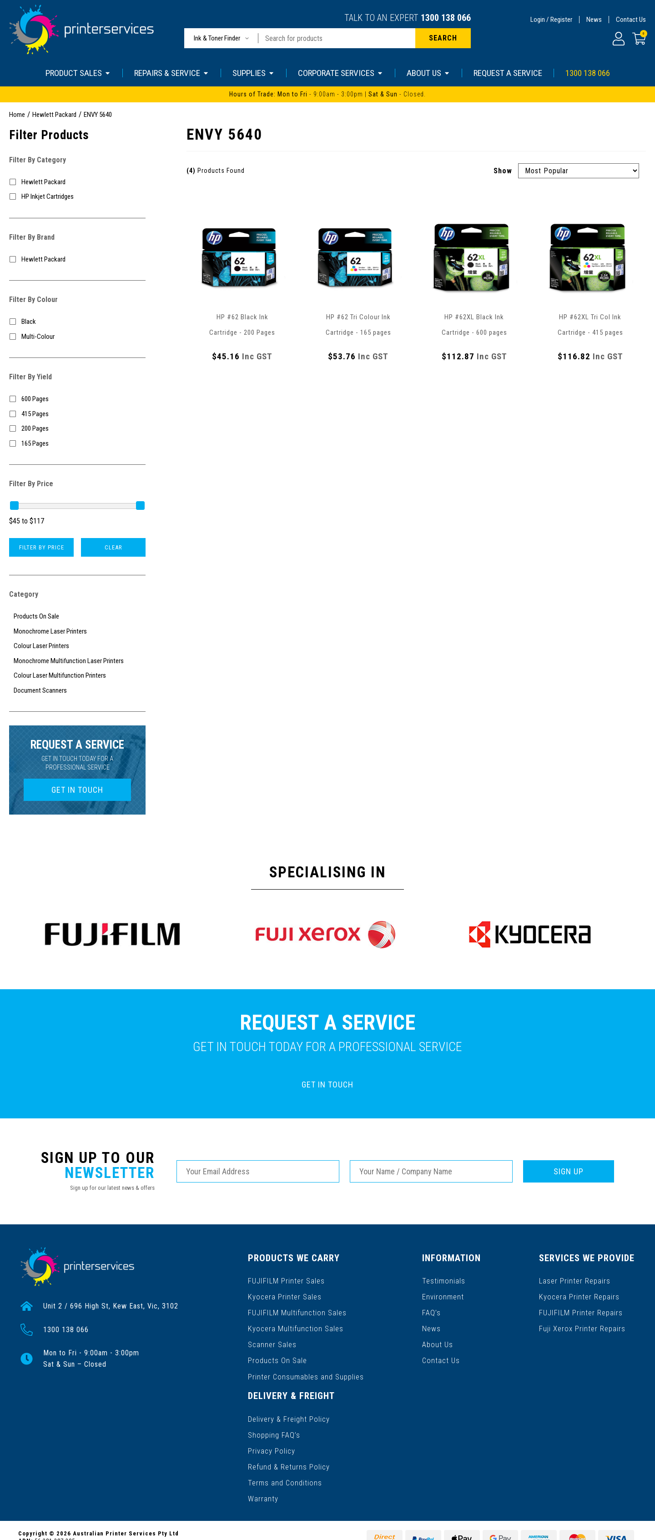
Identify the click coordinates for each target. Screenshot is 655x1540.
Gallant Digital (117, 1527)
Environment (443, 1293)
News (594, 19)
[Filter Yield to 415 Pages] (77, 414)
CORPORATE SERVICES (340, 73)
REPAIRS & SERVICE (171, 73)
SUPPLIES (253, 73)
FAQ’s (432, 1308)
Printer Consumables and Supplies (305, 1366)
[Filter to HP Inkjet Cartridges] (77, 196)
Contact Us (631, 19)
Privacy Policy (271, 1435)
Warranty (263, 1479)
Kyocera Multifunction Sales (295, 1323)
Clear (113, 547)
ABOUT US (428, 73)
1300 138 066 (446, 17)
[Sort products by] (578, 170)
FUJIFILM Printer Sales (285, 1279)
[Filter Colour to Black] (77, 321)
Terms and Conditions (284, 1464)
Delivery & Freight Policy (288, 1406)
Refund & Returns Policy (288, 1449)
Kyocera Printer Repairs (580, 1293)
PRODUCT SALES (78, 73)
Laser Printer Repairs (575, 1279)
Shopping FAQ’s (274, 1420)
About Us (438, 1337)
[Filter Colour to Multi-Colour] (77, 336)
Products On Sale (277, 1352)
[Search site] (443, 38)
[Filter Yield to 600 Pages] (77, 399)
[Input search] (336, 38)
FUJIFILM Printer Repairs (581, 1308)
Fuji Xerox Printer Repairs (583, 1323)
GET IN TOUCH (77, 790)
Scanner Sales (272, 1337)
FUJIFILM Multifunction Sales (296, 1308)
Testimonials (444, 1279)
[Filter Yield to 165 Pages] (77, 443)
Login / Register (551, 19)
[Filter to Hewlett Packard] (77, 182)
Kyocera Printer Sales (284, 1293)
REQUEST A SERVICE (508, 73)
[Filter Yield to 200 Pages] (77, 428)
